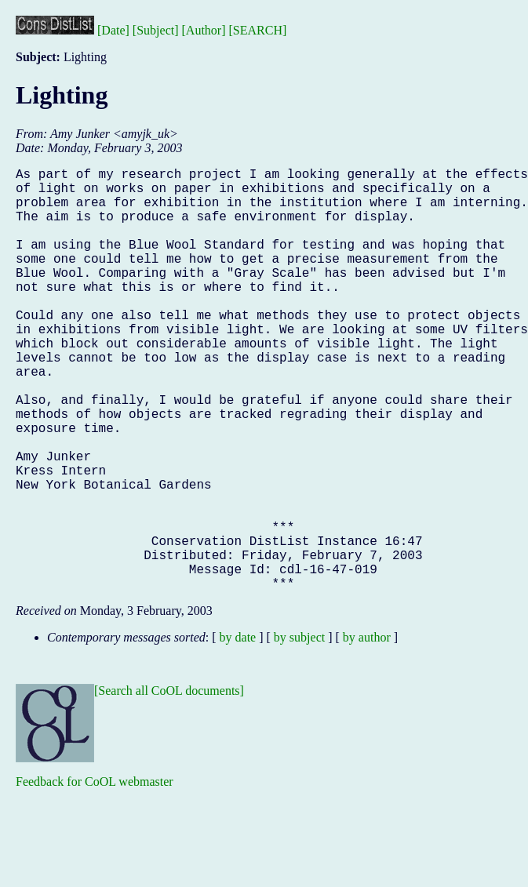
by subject (299, 731)
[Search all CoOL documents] (169, 784)
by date (238, 731)
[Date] (113, 30)
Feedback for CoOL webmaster (94, 875)
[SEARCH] (258, 30)
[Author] (204, 30)
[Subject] (156, 30)
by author (367, 731)
